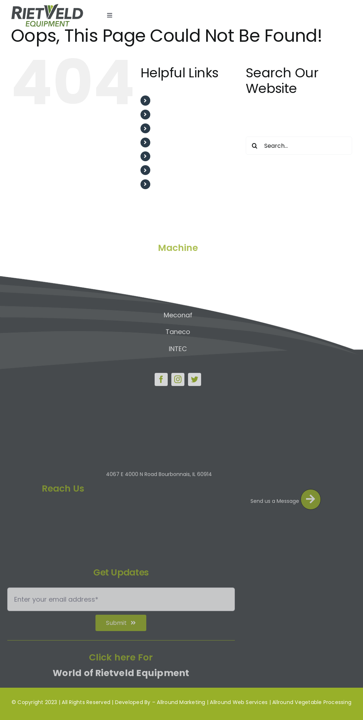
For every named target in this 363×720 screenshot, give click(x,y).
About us (167, 114)
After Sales (170, 128)
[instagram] (177, 377)
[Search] (255, 146)
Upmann (178, 279)
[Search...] (299, 146)
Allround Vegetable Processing (311, 702)
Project (165, 156)
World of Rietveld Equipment (121, 675)
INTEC (178, 346)
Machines (168, 170)
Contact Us (170, 184)
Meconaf (178, 312)
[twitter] (194, 377)
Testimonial (171, 142)
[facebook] (161, 377)
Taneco (178, 329)
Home (163, 100)
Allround (178, 262)
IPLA (178, 296)
